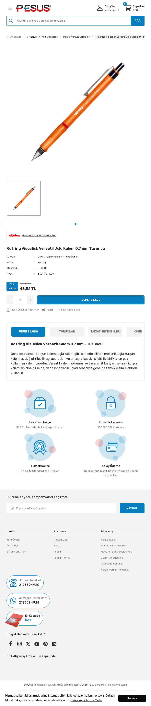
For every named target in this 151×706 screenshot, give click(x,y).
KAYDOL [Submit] (132, 508)
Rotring (42, 262)
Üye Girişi (12, 545)
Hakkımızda (61, 539)
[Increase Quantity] (30, 299)
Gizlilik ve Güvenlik (112, 557)
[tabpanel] (23, 200)
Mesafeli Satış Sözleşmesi (117, 551)
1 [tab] (75, 224)
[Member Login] (99, 7)
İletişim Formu (62, 557)
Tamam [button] (132, 698)
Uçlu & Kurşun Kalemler (51, 256)
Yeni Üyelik (13, 539)
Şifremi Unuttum (16, 551)
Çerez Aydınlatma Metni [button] (86, 700)
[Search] (75, 21)
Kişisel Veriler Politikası (115, 569)
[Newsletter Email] (61, 508)
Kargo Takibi (108, 539)
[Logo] (33, 8)
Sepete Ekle (90, 299)
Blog (56, 545)
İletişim (58, 551)
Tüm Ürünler (73, 256)
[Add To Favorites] (70, 310)
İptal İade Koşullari (112, 563)
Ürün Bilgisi (28, 331)
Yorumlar (67, 331)
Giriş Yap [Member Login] (110, 6)
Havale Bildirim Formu (114, 545)
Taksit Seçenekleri (105, 331)
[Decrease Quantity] (10, 299)
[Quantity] (20, 299)
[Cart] (127, 7)
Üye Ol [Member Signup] (112, 10)
